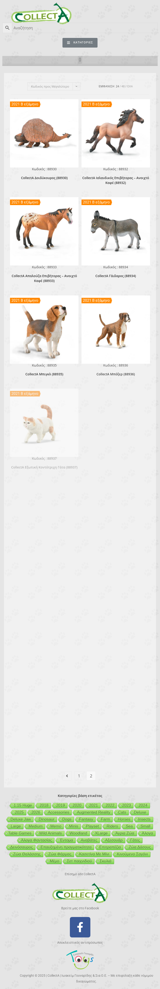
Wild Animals (50, 833)
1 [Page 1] (79, 776)
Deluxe (140, 812)
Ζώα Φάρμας (59, 854)
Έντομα (66, 840)
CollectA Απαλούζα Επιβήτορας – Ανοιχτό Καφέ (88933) (44, 278)
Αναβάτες (89, 840)
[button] (80, 60)
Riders (112, 826)
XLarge (101, 833)
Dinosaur (46, 819)
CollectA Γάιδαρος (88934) (115, 276)
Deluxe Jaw (20, 819)
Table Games (19, 833)
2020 (77, 805)
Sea (129, 826)
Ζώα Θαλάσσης (27, 854)
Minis (73, 826)
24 (117, 86)
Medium (36, 826)
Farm (105, 819)
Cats (122, 812)
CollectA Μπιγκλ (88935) (44, 374)
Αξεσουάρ (114, 840)
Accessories (58, 812)
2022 (110, 805)
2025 (19, 812)
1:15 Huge (23, 805)
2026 (35, 812)
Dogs (66, 819)
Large (16, 826)
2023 (126, 805)
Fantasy (86, 819)
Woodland (78, 833)
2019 (60, 805)
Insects (144, 819)
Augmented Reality (93, 812)
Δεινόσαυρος (21, 847)
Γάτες (135, 840)
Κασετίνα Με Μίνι (94, 854)
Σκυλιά (105, 861)
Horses (124, 819)
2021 (93, 805)
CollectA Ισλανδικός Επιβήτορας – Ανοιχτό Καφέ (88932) (115, 180)
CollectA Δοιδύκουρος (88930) (44, 178)
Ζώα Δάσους (140, 847)
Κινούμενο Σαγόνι (132, 854)
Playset (92, 826)
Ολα (130, 86)
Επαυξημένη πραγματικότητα (66, 847)
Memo (55, 826)
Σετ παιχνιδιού (79, 861)
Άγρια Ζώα (125, 833)
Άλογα (147, 833)
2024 (143, 805)
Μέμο (54, 861)
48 (123, 86)
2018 (44, 805)
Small (145, 826)
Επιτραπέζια (110, 847)
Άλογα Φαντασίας (36, 840)
